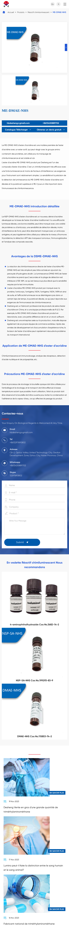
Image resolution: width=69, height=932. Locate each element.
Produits (20, 12)
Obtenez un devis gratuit (51, 129)
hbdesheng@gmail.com (18, 123)
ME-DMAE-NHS (59, 12)
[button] (66, 47)
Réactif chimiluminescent (38, 12)
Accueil (11, 12)
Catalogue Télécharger (18, 129)
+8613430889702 (51, 123)
